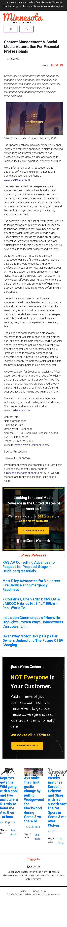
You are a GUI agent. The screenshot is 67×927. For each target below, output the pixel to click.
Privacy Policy (38, 891)
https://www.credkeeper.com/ (32, 445)
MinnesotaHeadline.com (27, 894)
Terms (23, 891)
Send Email (17, 425)
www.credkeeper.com (17, 179)
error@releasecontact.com (20, 472)
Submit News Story (33, 530)
